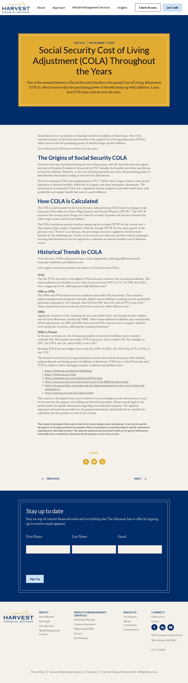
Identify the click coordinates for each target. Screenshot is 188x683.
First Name (34, 536)
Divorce (78, 633)
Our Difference (46, 616)
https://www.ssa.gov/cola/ (60, 374)
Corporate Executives (85, 624)
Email (122, 536)
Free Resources (131, 629)
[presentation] (54, 564)
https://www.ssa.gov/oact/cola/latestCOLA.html (73, 378)
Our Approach (46, 626)
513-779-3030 (158, 650)
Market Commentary (130, 623)
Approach (59, 7)
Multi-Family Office (84, 629)
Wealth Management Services (91, 7)
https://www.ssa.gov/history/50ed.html (68, 371)
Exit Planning (80, 638)
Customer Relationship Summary (65, 672)
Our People (44, 621)
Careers (155, 621)
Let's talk (172, 7)
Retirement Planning (84, 619)
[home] (16, 7)
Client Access (148, 7)
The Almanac (130, 616)
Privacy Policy (38, 672)
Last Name (79, 536)
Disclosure (91, 672)
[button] (41, 7)
